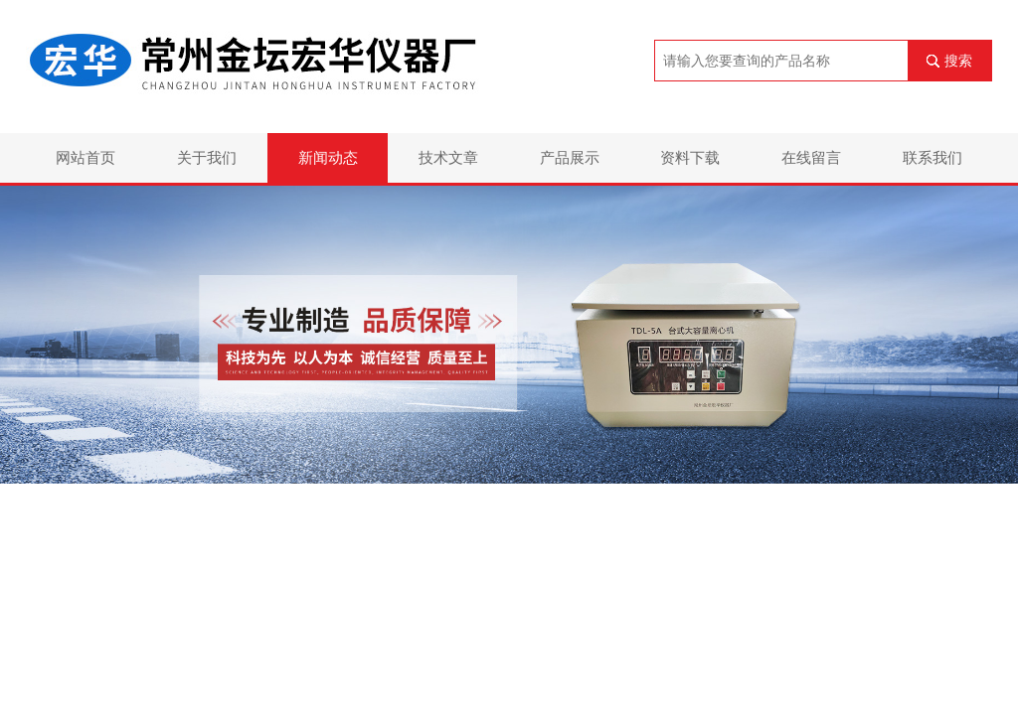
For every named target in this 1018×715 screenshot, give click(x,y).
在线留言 (811, 157)
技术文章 (448, 157)
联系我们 (932, 157)
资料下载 (690, 157)
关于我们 (207, 157)
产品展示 (569, 157)
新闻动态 (328, 157)
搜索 (958, 61)
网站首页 (85, 157)
